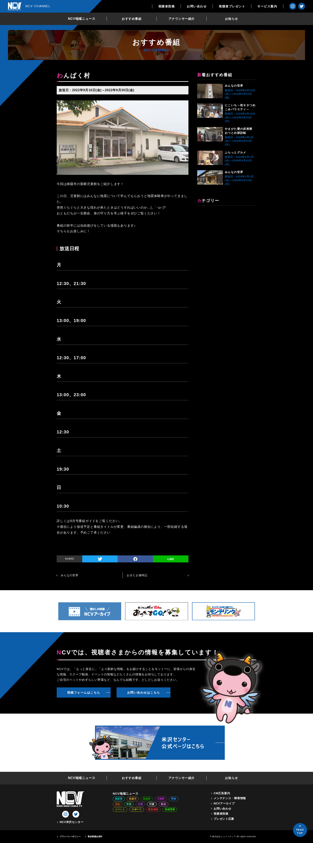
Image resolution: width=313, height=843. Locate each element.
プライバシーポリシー (70, 836)
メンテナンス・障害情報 (230, 798)
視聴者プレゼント (232, 6)
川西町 (161, 798)
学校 (129, 804)
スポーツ (137, 809)
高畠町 (147, 798)
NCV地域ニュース (81, 18)
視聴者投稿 (166, 6)
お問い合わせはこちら (143, 692)
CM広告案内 (222, 793)
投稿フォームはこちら (83, 692)
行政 (152, 804)
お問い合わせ (197, 6)
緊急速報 (153, 809)
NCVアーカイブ (224, 803)
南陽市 (133, 798)
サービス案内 (267, 6)
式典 (140, 804)
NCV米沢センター (72, 822)
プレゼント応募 (224, 818)
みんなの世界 (234, 85)
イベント (120, 809)
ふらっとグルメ (235, 152)
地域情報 (170, 809)
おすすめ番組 (132, 18)
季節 (173, 798)
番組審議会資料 (95, 836)
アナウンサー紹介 (181, 18)
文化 (117, 804)
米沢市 (119, 798)
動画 (163, 804)
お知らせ (231, 18)
